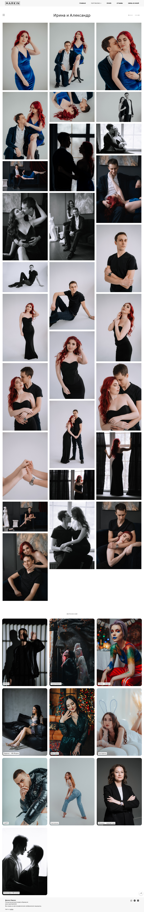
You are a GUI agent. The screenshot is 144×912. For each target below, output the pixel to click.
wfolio (11, 909)
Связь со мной (133, 3)
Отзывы (120, 3)
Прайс (109, 3)
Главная (82, 3)
